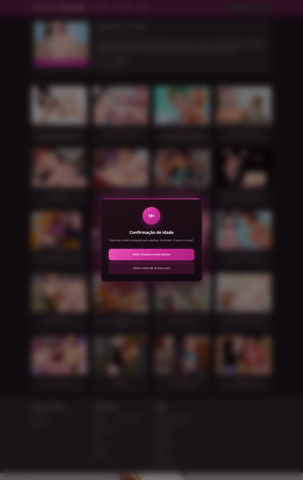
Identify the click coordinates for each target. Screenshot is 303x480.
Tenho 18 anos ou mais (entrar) (151, 254)
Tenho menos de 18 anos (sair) (151, 268)
